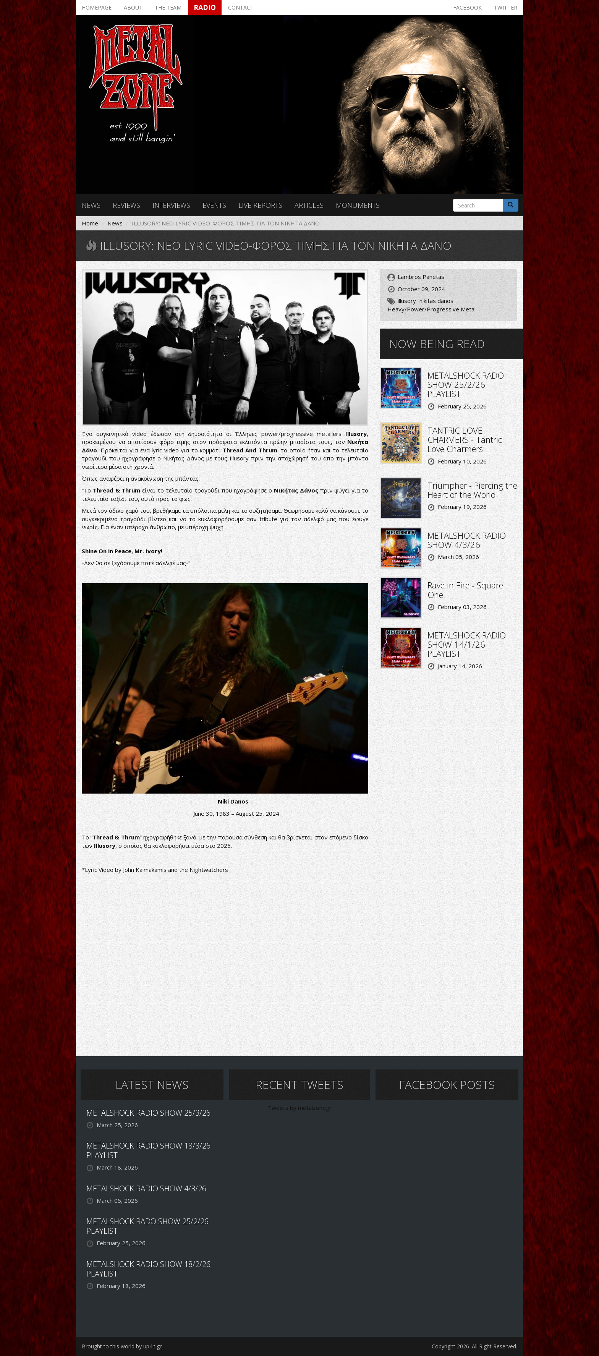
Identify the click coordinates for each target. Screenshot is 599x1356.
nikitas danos (436, 301)
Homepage (97, 7)
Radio (205, 7)
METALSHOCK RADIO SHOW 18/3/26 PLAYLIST (148, 1150)
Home (90, 223)
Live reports (260, 205)
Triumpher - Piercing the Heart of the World (472, 490)
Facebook (467, 7)
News (91, 205)
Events (214, 205)
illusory (407, 301)
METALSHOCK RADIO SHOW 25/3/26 (148, 1113)
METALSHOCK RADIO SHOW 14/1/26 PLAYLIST (466, 644)
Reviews (126, 205)
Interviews (171, 205)
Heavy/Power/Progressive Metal (431, 309)
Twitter (505, 7)
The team (168, 7)
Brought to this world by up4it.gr (122, 1346)
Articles (309, 205)
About (133, 7)
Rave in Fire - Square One (465, 589)
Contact (241, 7)
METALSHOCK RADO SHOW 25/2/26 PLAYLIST (465, 384)
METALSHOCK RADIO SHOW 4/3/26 (466, 540)
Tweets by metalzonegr (300, 1107)
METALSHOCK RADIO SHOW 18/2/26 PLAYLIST (148, 1269)
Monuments (358, 205)
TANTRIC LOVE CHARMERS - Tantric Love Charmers (464, 439)
